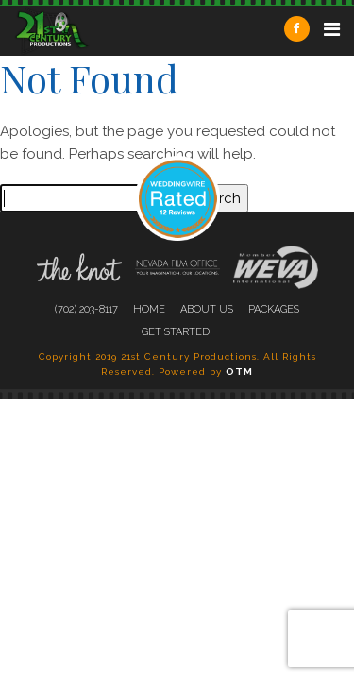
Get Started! (177, 332)
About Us (206, 309)
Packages (273, 309)
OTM (239, 371)
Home (149, 309)
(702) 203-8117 (86, 309)
